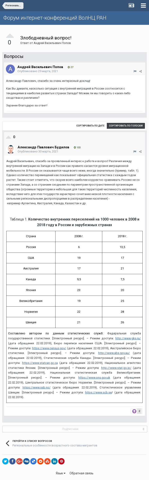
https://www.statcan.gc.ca (40, 363)
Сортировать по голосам (126, 125)
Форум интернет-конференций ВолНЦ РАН (54, 18)
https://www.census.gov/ (49, 348)
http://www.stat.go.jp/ (116, 368)
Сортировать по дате (90, 125)
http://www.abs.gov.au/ (114, 353)
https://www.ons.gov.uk (94, 377)
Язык (60, 473)
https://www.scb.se (98, 392)
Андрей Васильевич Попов (52, 43)
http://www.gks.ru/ (128, 338)
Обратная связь (81, 473)
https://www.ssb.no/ (37, 387)
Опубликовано (37, 71)
